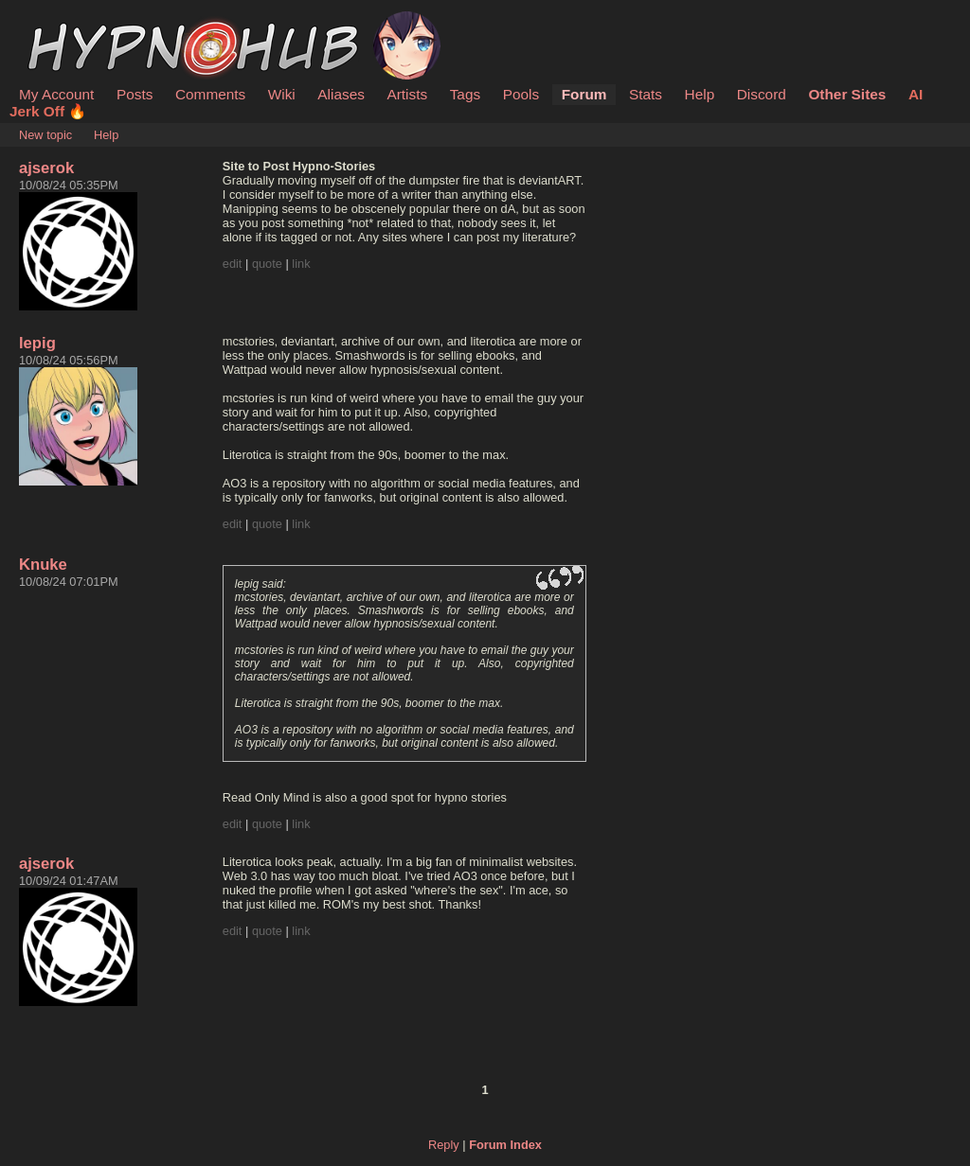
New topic (45, 135)
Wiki (282, 94)
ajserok (46, 168)
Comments (210, 94)
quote (267, 263)
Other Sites (847, 94)
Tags (465, 94)
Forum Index (505, 1145)
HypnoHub (71, 21)
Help (700, 94)
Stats (645, 94)
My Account (56, 94)
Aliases (341, 94)
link (301, 263)
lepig (37, 343)
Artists (406, 94)
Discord (761, 94)
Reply (443, 1145)
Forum (584, 94)
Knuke (43, 565)
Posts (135, 94)
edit (232, 263)
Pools (521, 94)
